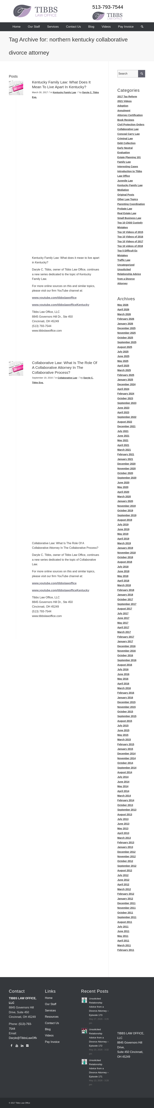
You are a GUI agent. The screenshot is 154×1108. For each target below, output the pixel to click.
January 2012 (125, 898)
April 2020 (123, 491)
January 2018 (125, 594)
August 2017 (124, 608)
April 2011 (123, 940)
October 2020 (125, 473)
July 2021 (123, 431)
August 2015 (124, 721)
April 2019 (123, 538)
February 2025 (125, 375)
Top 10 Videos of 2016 (130, 236)
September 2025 (126, 342)
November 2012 (126, 856)
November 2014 (126, 758)
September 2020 (126, 477)
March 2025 (124, 370)
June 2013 (123, 823)
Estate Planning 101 (129, 157)
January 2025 (125, 379)
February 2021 (125, 454)
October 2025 (125, 337)
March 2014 (124, 795)
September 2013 (126, 809)
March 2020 (124, 496)
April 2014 (123, 791)
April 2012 (123, 884)
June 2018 (123, 571)
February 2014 (125, 800)
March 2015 (124, 739)
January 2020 (125, 501)
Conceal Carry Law (128, 133)
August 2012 (124, 870)
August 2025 (124, 347)
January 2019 (125, 547)
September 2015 (126, 716)
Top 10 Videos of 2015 (130, 232)
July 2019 (123, 524)
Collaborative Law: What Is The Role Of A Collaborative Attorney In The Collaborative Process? (64, 367)
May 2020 (122, 487)
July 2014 (123, 777)
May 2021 (122, 440)
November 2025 (126, 332)
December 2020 (126, 463)
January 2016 (125, 697)
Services (50, 1010)
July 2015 (123, 725)
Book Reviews (125, 120)
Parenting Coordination (131, 204)
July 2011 (123, 926)
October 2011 (125, 912)
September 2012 (126, 865)
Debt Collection (126, 143)
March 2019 (124, 543)
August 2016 (124, 664)
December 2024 (126, 384)
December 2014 (126, 753)
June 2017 (123, 618)
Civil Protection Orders (130, 124)
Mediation (123, 189)
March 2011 (124, 945)
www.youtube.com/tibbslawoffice (54, 297)
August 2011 (124, 922)
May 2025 (122, 361)
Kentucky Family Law (64, 92)
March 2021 (124, 449)
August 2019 (124, 519)
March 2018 (124, 585)
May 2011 (122, 936)
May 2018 (122, 576)
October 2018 (125, 557)
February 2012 (125, 893)
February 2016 (125, 692)
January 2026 (125, 323)
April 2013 (123, 833)
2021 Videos (124, 101)
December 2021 (126, 426)
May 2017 (122, 622)
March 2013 (124, 837)
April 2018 (123, 580)
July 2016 (123, 669)
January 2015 (125, 749)
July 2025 (123, 351)
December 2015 (126, 702)
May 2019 (122, 533)
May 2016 (122, 678)
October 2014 (125, 763)
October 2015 (125, 711)
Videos (49, 1035)
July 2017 (123, 613)
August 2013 (124, 814)
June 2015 (123, 730)
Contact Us (52, 1023)
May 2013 (122, 828)
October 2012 (125, 861)
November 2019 (126, 505)
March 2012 (124, 889)
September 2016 (126, 660)
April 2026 (123, 309)
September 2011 (126, 917)
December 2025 (126, 328)
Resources (51, 1016)
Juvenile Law (125, 180)
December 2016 (126, 646)
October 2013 (125, 805)
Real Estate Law (126, 213)
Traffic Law (123, 260)
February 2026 (125, 318)
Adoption (122, 105)
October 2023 (125, 398)
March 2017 (124, 632)
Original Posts (125, 194)
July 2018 (123, 566)
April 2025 (123, 365)
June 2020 (123, 482)
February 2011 (125, 950)
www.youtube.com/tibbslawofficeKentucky (60, 304)
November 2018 (126, 552)
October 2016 (125, 655)
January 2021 (125, 459)
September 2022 (126, 417)
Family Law (124, 161)
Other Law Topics (127, 199)
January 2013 (125, 847)
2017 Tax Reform (127, 96)
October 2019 (125, 510)
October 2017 (125, 599)
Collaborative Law (67, 377)
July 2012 (123, 875)
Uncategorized (125, 264)
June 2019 (123, 529)
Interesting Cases (127, 166)
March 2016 (124, 688)
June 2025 (123, 356)
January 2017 (125, 641)
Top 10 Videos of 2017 (130, 241)
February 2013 (125, 842)
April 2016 (123, 683)
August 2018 (124, 561)
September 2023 (126, 403)
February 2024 (125, 393)
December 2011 (126, 903)
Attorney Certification (130, 115)
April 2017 (123, 627)
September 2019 (126, 515)
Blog (48, 1029)
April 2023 (123, 412)
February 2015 (125, 744)
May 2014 (122, 786)
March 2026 (124, 314)
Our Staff (50, 1004)
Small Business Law (129, 218)
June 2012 (123, 879)
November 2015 (126, 707)
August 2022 (124, 421)
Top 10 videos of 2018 (130, 246)
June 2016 (123, 674)
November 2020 (126, 468)
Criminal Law (125, 138)
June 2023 (123, 407)
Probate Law (124, 208)
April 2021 (123, 445)
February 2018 (125, 590)
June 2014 (123, 781)
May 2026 (122, 304)
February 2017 (125, 636)
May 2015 (122, 735)
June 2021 (123, 435)
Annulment (123, 110)
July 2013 (123, 819)
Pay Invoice (52, 1041)
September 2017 (126, 604)
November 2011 (126, 907)
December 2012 (126, 851)
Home (49, 997)
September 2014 (126, 767)
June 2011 (123, 931)
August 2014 (124, 772)
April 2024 (123, 389)
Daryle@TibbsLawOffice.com (27, 1037)
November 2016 (126, 650)
